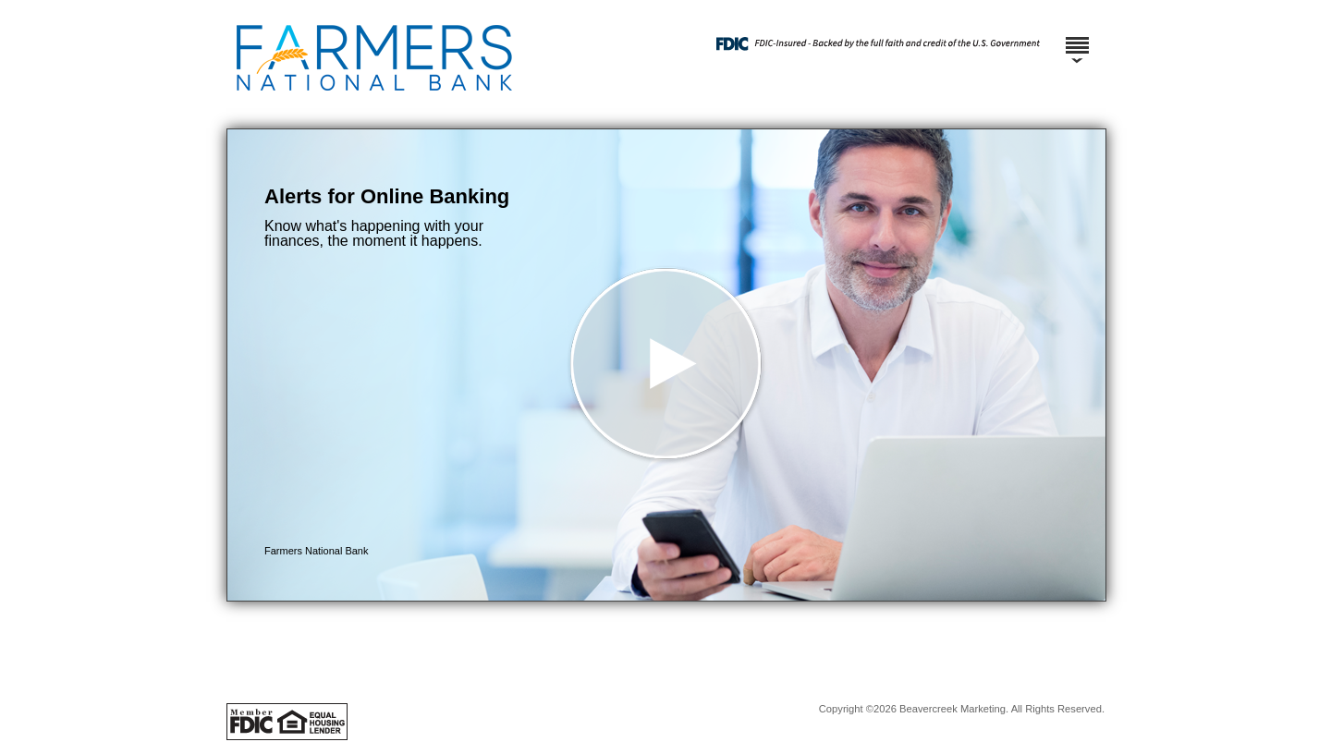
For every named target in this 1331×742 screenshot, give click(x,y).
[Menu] (1077, 37)
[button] (666, 365)
